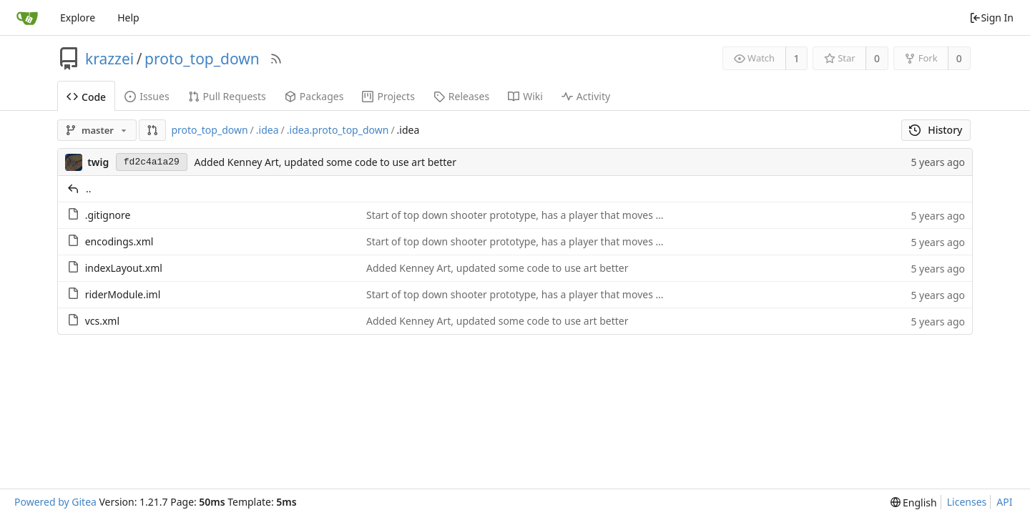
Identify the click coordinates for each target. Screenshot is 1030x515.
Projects (388, 96)
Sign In (991, 17)
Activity (585, 96)
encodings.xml (119, 241)
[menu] (914, 502)
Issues (146, 96)
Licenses (967, 502)
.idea (267, 130)
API (1004, 502)
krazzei (109, 59)
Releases (461, 96)
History (936, 130)
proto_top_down (202, 59)
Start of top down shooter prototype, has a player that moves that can (530, 215)
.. (89, 188)
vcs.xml (102, 321)
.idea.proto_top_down (338, 130)
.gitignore (108, 215)
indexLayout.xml (123, 268)
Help (128, 17)
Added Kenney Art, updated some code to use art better (325, 162)
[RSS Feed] (276, 58)
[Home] (27, 18)
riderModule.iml (123, 294)
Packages (314, 96)
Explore (77, 17)
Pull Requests (227, 96)
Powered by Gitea (55, 502)
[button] (152, 130)
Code (86, 97)
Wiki (525, 96)
